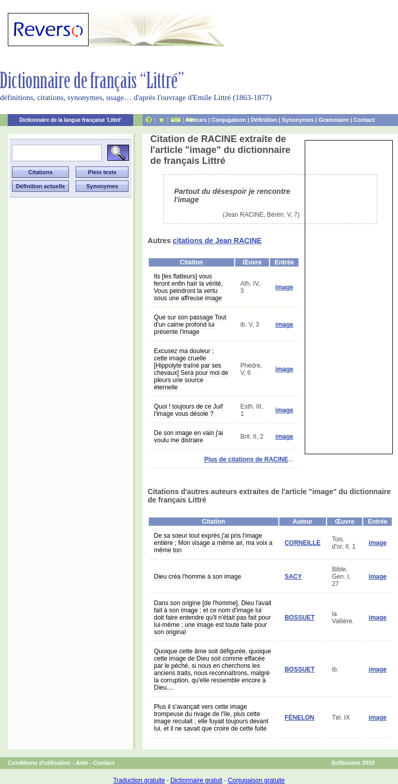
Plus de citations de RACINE (246, 459)
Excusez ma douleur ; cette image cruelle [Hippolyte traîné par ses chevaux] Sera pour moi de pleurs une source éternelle (191, 369)
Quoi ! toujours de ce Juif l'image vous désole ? (188, 410)
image (284, 287)
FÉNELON (299, 717)
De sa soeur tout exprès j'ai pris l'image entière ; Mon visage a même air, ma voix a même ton (213, 543)
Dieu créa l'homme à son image (197, 576)
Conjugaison (228, 120)
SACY (293, 576)
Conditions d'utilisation (39, 763)
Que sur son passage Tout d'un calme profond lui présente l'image (190, 324)
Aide (82, 763)
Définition (264, 120)
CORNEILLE (302, 543)
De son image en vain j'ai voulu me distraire (188, 436)
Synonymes (298, 120)
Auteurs (196, 120)
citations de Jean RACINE (217, 240)
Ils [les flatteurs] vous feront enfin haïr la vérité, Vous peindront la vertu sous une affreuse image (188, 287)
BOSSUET (300, 617)
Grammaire (334, 120)
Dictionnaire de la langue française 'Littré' (70, 120)
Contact (364, 120)
